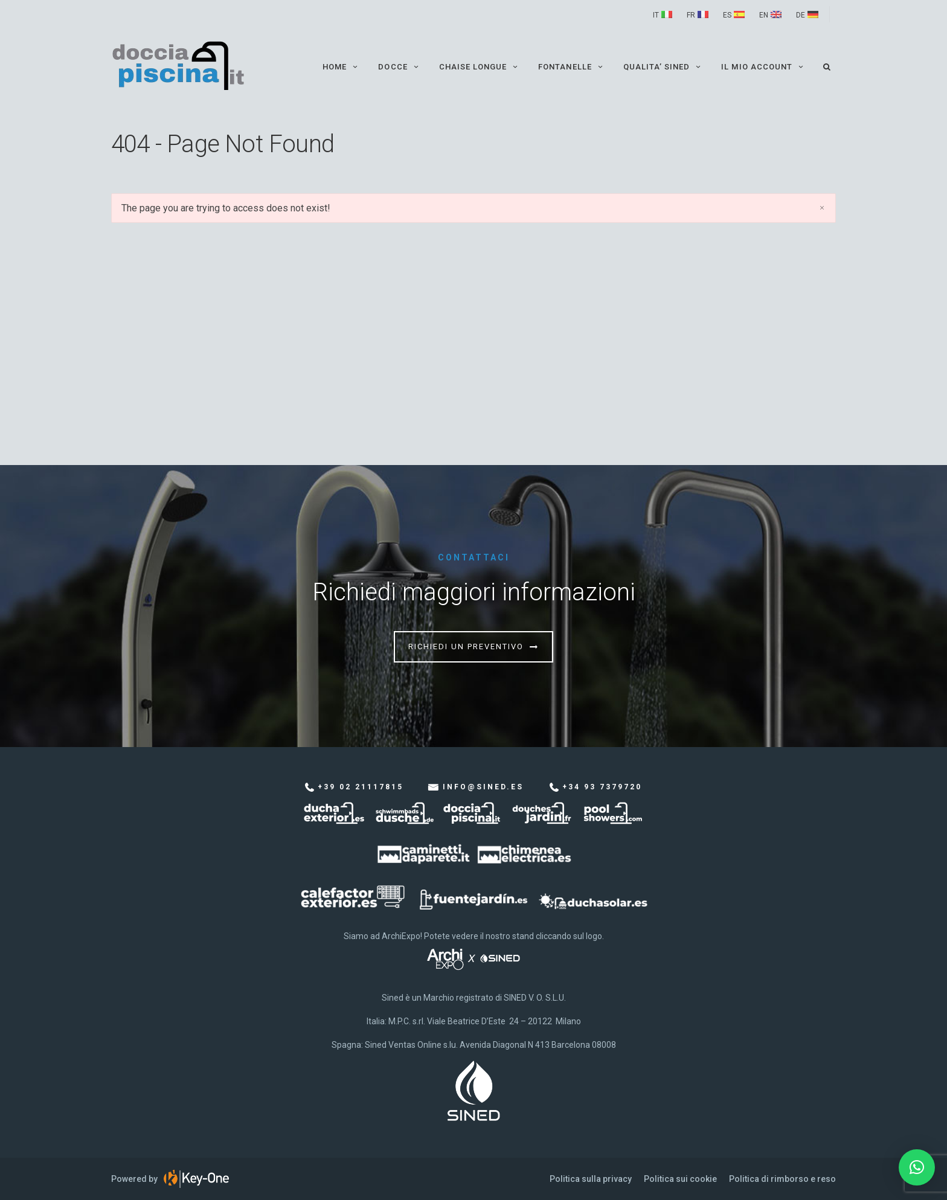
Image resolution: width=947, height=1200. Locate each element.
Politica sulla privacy (591, 1179)
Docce (399, 66)
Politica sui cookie (680, 1179)
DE (800, 15)
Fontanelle (571, 66)
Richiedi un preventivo (466, 646)
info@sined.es (483, 787)
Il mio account (763, 66)
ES (727, 15)
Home (341, 66)
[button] (917, 1167)
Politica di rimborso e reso (782, 1179)
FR (691, 15)
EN (763, 15)
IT (656, 15)
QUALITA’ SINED (663, 66)
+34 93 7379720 (602, 787)
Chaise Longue (480, 66)
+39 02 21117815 (360, 787)
